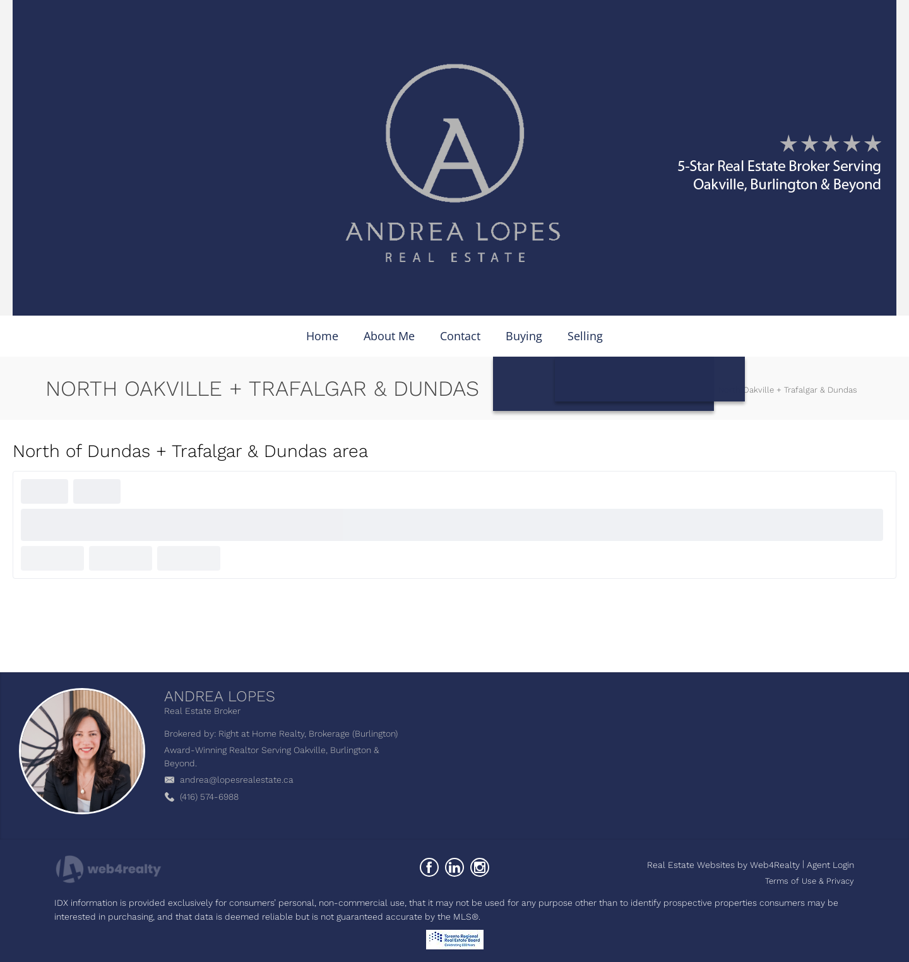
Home (694, 390)
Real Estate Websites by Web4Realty (723, 865)
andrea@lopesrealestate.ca (237, 780)
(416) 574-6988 (209, 797)
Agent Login (830, 865)
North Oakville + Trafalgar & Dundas (787, 390)
